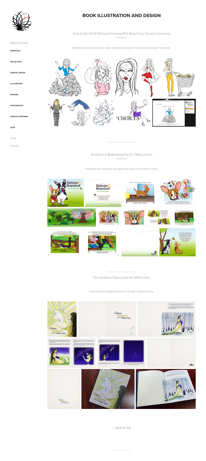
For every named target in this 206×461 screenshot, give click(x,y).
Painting (14, 94)
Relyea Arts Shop (19, 42)
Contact (14, 146)
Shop (12, 127)
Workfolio (15, 50)
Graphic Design (17, 72)
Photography (16, 105)
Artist (13, 138)
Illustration (16, 83)
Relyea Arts (16, 61)
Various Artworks (19, 116)
